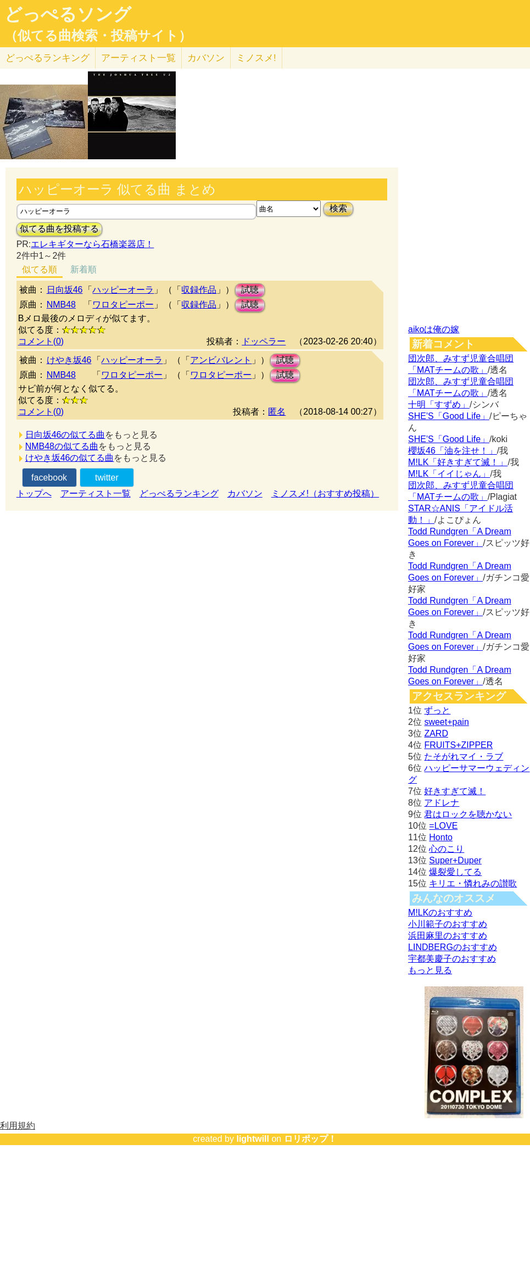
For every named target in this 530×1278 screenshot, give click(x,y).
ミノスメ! (256, 58)
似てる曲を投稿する (59, 228)
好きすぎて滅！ (455, 791)
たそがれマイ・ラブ (463, 756)
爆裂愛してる (455, 872)
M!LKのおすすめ (440, 912)
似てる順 (39, 269)
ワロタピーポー (123, 304)
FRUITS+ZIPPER (458, 745)
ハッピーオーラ (123, 289)
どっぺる (47, 58)
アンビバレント (221, 360)
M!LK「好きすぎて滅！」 (457, 462)
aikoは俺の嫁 (433, 329)
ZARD (436, 733)
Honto (441, 837)
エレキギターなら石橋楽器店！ (92, 244)
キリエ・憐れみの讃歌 (473, 883)
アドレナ (441, 802)
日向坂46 (65, 289)
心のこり (446, 848)
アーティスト (138, 58)
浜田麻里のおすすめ (447, 935)
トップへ (34, 493)
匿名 (277, 411)
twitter (107, 477)
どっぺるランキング (179, 493)
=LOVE (443, 825)
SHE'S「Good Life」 (448, 416)
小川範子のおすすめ (447, 924)
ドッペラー (264, 341)
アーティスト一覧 (95, 493)
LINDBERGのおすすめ (452, 947)
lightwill (252, 1138)
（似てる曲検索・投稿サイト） (98, 36)
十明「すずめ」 (439, 404)
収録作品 (198, 289)
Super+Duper (455, 860)
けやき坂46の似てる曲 (69, 457)
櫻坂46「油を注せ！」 (452, 450)
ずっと (437, 710)
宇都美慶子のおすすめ (452, 958)
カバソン (206, 58)
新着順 (83, 269)
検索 (338, 208)
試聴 (250, 289)
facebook (49, 477)
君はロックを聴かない (468, 814)
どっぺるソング (67, 14)
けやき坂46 (69, 360)
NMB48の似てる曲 (61, 446)
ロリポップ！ (310, 1138)
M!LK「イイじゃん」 (449, 473)
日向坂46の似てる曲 (65, 434)
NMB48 (61, 304)
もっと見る (430, 970)
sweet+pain (446, 722)
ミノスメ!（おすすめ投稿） (325, 493)
